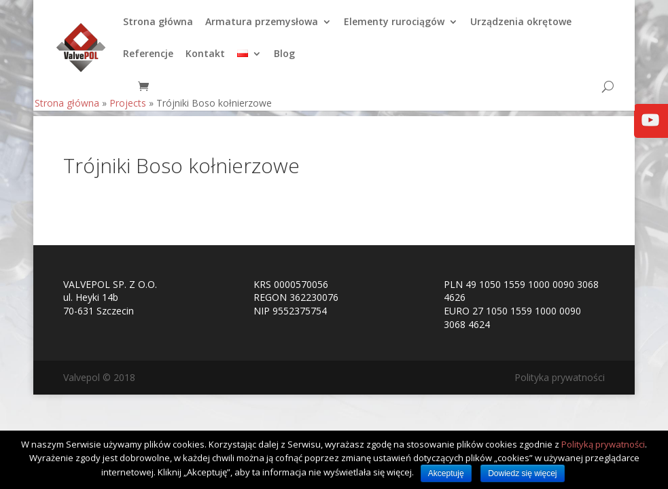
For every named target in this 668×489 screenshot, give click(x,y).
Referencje (148, 59)
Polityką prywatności (603, 444)
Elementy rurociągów (394, 27)
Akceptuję (446, 473)
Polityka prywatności (559, 377)
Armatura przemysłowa (261, 27)
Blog (284, 59)
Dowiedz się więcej (522, 473)
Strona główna (158, 27)
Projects (127, 108)
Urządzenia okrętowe (521, 27)
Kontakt (205, 59)
